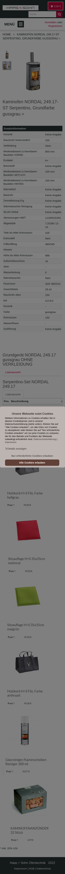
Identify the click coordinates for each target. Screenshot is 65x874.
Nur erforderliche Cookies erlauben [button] (32, 455)
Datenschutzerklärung (44, 439)
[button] (16, 448)
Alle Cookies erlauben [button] (32, 462)
